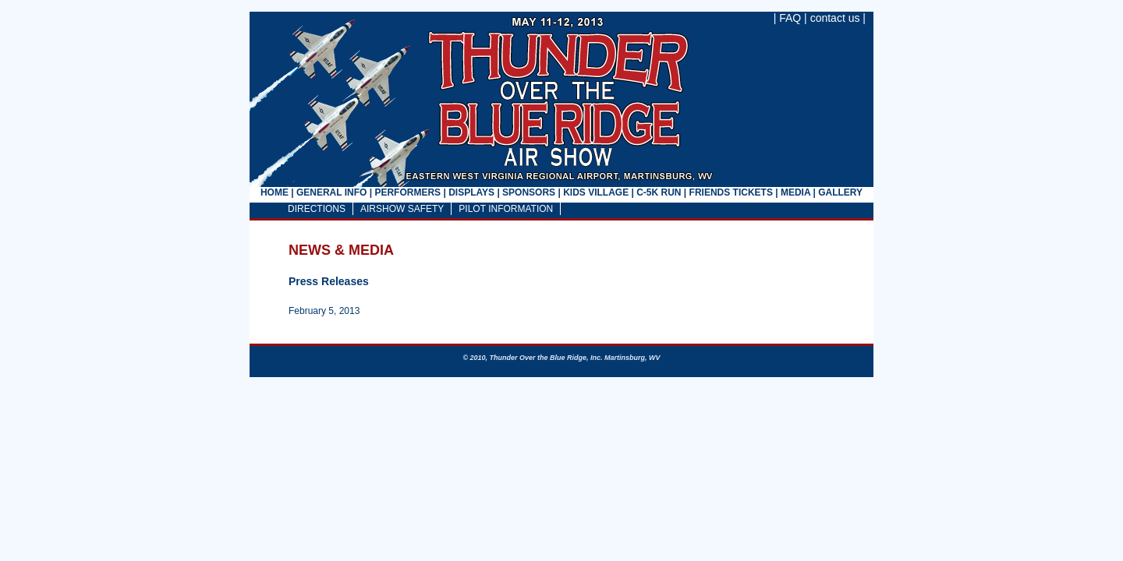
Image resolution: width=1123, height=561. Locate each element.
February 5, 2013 (324, 310)
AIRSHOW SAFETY (402, 208)
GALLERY (840, 192)
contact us (835, 18)
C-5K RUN (658, 192)
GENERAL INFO (331, 192)
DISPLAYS (471, 192)
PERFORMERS (407, 192)
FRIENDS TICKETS (731, 192)
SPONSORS (528, 192)
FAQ (790, 18)
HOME (274, 192)
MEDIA (795, 192)
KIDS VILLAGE (596, 192)
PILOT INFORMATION (506, 208)
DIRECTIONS (316, 208)
